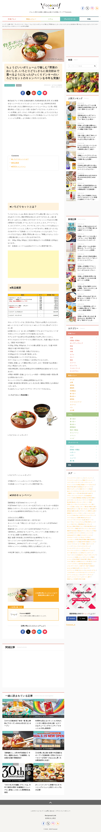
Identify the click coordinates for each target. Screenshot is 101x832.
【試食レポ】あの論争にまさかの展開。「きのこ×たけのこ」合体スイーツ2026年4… (87, 288)
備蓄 (88, 539)
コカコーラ (70, 544)
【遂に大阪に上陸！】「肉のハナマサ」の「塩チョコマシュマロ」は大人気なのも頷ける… (87, 137)
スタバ (69, 561)
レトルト (88, 504)
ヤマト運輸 (77, 535)
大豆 (74, 553)
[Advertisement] (33, 138)
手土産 (80, 493)
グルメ (19, 85)
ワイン (84, 531)
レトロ (93, 561)
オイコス (69, 515)
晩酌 (68, 531)
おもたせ (69, 568)
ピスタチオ (82, 546)
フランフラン (71, 528)
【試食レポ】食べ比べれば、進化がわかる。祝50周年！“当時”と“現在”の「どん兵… (86, 318)
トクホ (75, 555)
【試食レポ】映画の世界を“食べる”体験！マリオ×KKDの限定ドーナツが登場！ (86, 278)
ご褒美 (69, 493)
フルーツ (69, 555)
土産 (68, 542)
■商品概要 (15, 162)
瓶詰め (80, 531)
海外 (81, 489)
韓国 (80, 542)
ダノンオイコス (89, 513)
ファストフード (75, 368)
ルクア (87, 568)
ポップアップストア (76, 343)
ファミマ (69, 498)
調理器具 (73, 427)
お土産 (72, 410)
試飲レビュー (79, 557)
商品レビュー (72, 375)
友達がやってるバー (83, 555)
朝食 (74, 526)
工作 (82, 533)
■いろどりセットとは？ (20, 159)
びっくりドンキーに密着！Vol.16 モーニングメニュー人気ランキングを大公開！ (48, 787)
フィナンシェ (78, 548)
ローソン (80, 478)
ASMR (76, 579)
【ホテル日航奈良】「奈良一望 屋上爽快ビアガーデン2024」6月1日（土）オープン (17, 723)
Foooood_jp (70, 624)
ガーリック (70, 575)
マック (93, 515)
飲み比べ (73, 396)
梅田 (90, 506)
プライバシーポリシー (63, 811)
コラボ (83, 535)
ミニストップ (75, 513)
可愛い (84, 544)
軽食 (78, 526)
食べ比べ (73, 393)
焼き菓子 (93, 509)
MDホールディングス (73, 489)
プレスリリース (9, 85)
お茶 (84, 520)
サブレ (90, 575)
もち (84, 504)
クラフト (77, 533)
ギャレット (70, 484)
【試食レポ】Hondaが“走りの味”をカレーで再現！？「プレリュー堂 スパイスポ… (87, 298)
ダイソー (86, 502)
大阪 (94, 506)
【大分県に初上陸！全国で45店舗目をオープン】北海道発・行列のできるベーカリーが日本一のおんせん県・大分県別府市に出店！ (48, 756)
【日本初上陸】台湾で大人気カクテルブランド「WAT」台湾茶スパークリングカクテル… (87, 167)
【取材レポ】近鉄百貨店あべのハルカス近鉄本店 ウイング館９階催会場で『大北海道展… (87, 187)
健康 (73, 511)
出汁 (73, 524)
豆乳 (84, 550)
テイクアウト (74, 371)
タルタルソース (71, 537)
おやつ (69, 500)
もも (94, 526)
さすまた (82, 572)
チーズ (69, 506)
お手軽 (89, 498)
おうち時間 (77, 561)
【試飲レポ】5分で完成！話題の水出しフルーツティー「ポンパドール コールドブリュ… (87, 258)
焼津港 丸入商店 (50, 818)
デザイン (69, 495)
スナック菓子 (79, 566)
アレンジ (79, 550)
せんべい (89, 531)
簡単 (93, 498)
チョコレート (90, 480)
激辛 (75, 487)
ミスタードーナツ (85, 491)
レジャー (69, 559)
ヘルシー (74, 493)
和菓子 (78, 559)
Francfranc (74, 531)
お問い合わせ (49, 811)
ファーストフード (76, 402)
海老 (90, 489)
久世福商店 (88, 495)
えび (68, 533)
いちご (82, 526)
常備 (80, 539)
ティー (90, 520)
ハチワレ (93, 570)
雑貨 (77, 528)
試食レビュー (71, 504)
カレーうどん (75, 522)
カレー (72, 357)
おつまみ (92, 528)
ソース (79, 537)
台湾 (72, 509)
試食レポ (74, 506)
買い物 (72, 461)
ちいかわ (87, 570)
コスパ (82, 568)
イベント (73, 435)
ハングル (92, 542)
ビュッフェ (73, 365)
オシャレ (74, 500)
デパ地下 (86, 566)
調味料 (72, 388)
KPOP (84, 542)
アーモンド (75, 546)
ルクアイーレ (71, 570)
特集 (69, 465)
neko (74, 515)
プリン (90, 553)
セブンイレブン (88, 478)
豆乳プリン (84, 553)
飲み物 (69, 502)
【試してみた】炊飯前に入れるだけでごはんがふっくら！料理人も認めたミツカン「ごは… (87, 197)
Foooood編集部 (57, 85)
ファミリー (70, 520)
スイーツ (73, 363)
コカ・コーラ (77, 544)
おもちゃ (74, 517)
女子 (80, 528)
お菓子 (90, 493)
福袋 (74, 568)
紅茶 (86, 493)
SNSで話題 (82, 579)
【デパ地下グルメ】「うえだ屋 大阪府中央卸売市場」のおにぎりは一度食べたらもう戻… (87, 107)
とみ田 (93, 511)
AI (88, 561)
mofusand (70, 535)
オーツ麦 (69, 553)
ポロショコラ (75, 572)
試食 (74, 498)
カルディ (81, 495)
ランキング (70, 548)
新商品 (84, 498)
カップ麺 (83, 506)
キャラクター (78, 520)
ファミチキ (89, 535)
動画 (88, 542)
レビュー (80, 500)
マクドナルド (86, 515)
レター (72, 455)
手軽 (86, 522)
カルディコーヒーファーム (74, 577)
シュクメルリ (90, 572)
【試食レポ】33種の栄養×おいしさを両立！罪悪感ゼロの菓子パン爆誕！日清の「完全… (87, 127)
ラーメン (88, 482)
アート (86, 575)
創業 (79, 517)
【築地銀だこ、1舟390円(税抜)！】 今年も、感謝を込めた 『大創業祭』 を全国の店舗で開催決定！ (17, 755)
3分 (88, 537)
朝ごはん (69, 526)
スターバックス (87, 487)
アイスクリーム (71, 480)
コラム (70, 414)
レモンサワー (71, 566)
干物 (94, 531)
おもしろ (84, 537)
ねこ (79, 506)
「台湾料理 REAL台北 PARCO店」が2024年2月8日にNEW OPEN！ (87, 177)
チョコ (88, 546)
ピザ (80, 511)
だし (76, 524)
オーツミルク (90, 550)
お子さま (87, 517)
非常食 (81, 564)
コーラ (76, 542)
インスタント (71, 539)
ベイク (91, 544)
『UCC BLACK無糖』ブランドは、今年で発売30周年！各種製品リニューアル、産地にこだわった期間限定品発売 (17, 788)
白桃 (88, 526)
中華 (71, 351)
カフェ (72, 354)
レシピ (72, 438)
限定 (72, 542)
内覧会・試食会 (75, 340)
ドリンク (86, 500)
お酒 (71, 338)
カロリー (83, 561)
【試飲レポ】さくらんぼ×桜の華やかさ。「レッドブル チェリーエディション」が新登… (86, 248)
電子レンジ (91, 522)
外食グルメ (71, 333)
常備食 (84, 539)
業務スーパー (85, 484)
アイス (93, 491)
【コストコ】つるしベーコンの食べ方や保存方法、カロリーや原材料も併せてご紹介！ (87, 147)
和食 (71, 346)
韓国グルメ (70, 579)
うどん (82, 522)
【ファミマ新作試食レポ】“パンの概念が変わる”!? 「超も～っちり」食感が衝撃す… (87, 308)
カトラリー (86, 528)
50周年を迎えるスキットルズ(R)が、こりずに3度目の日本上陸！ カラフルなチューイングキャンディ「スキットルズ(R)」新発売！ (48, 724)
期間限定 (79, 498)
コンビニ (75, 495)
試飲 (91, 500)
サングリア (93, 555)
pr (87, 506)
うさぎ (69, 572)
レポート (73, 452)
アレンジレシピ (71, 550)
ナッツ (69, 546)
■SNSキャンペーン (18, 166)
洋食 (71, 349)
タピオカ (92, 484)
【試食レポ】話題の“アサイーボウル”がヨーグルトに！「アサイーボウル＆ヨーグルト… (86, 268)
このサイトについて (37, 811)
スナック (84, 511)
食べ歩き (73, 419)
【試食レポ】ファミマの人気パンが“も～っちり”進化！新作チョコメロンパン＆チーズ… (87, 238)
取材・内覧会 (74, 430)
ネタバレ (81, 570)
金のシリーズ (71, 491)
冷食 (82, 559)
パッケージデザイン (72, 564)
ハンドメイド (88, 533)
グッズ (72, 380)
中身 (77, 570)
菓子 (86, 559)
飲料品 (72, 399)
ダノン (82, 513)
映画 (82, 517)
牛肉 (72, 487)
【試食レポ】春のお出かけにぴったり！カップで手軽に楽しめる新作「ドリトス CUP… (87, 228)
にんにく (76, 575)
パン (71, 407)
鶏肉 (84, 480)
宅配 (92, 557)
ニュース (53, 700)
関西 (68, 509)
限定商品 (81, 524)
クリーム (79, 480)
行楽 (74, 559)
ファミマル (86, 548)
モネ (81, 575)
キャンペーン (74, 433)
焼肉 (71, 360)
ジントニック (71, 557)
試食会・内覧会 (75, 449)
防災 (90, 564)
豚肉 (68, 487)
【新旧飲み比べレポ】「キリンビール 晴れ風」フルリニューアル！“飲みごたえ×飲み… (86, 117)
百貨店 (92, 566)
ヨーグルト (88, 524)
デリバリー (87, 557)
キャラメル (79, 504)
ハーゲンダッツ (77, 482)
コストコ (69, 482)
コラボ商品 (77, 484)
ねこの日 (79, 515)
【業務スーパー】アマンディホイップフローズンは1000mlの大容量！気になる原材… (87, 157)
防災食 (86, 564)
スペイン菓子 (86, 577)
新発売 (92, 539)
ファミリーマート (72, 478)
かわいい (87, 509)
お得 (78, 568)
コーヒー (80, 502)
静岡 (89, 511)
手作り (72, 533)
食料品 (72, 385)
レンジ (69, 524)
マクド (69, 517)
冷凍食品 (73, 391)
